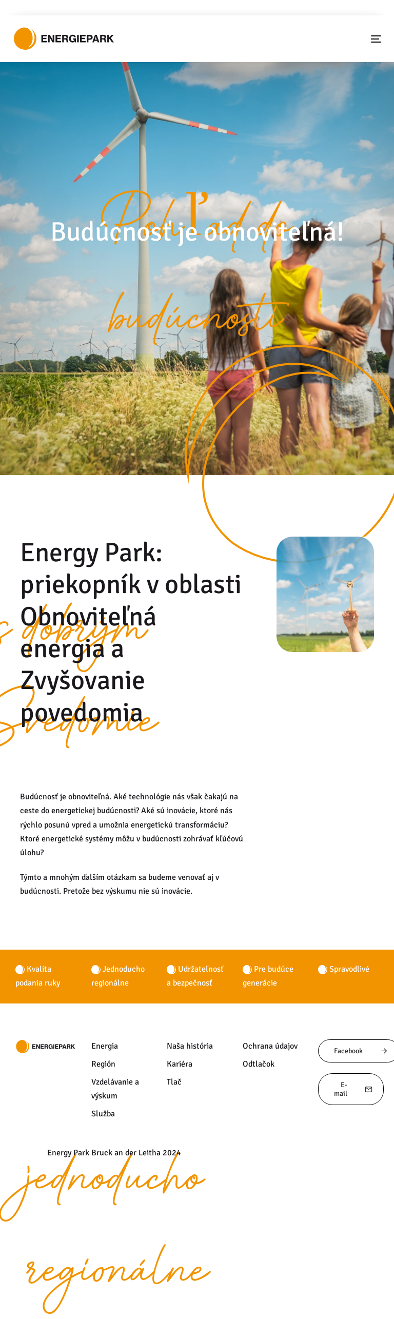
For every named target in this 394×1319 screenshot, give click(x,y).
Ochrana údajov (270, 1046)
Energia (104, 1046)
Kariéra (179, 1064)
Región (103, 1064)
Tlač (174, 1082)
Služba (103, 1114)
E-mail (353, 1089)
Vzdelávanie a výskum (115, 1089)
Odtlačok (258, 1064)
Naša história (190, 1046)
